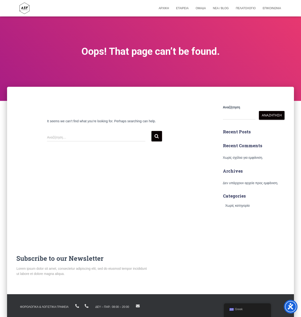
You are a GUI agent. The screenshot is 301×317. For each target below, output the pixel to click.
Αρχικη (164, 8)
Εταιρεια (182, 8)
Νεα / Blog (221, 8)
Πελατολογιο (246, 8)
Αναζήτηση (231, 107)
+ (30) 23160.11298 (86, 306)
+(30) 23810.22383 (77, 306)
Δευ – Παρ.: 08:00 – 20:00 (112, 307)
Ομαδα (201, 8)
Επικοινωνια (272, 8)
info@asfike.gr (138, 306)
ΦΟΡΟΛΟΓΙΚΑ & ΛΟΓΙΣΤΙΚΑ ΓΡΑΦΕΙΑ (44, 307)
